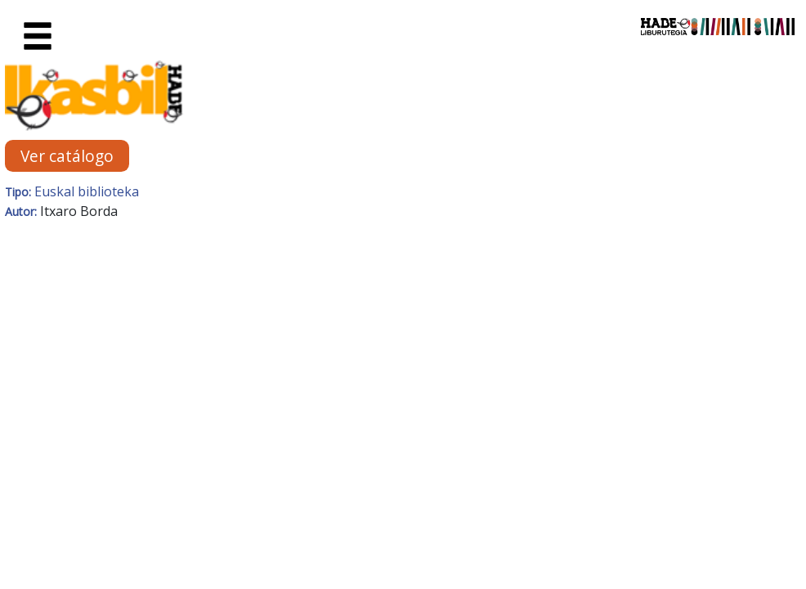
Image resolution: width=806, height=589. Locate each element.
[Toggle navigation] (37, 36)
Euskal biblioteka (86, 191)
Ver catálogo (67, 156)
